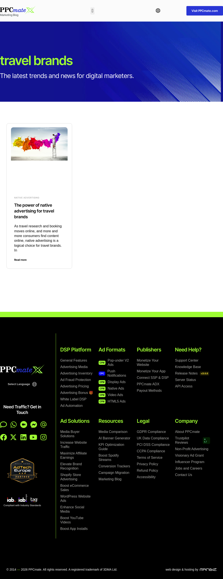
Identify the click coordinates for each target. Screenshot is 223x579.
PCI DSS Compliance (153, 444)
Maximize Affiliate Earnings (73, 455)
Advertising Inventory (76, 373)
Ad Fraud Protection (75, 379)
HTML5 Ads (112, 401)
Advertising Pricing (74, 386)
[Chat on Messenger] (33, 424)
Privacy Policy (147, 464)
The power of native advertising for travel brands (34, 211)
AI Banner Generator (114, 438)
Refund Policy (147, 470)
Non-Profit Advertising (191, 449)
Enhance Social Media (72, 509)
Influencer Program (189, 462)
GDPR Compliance (151, 431)
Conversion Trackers (114, 466)
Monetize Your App (151, 371)
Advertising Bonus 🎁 (76, 392)
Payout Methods (149, 390)
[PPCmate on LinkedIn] (23, 436)
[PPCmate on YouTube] (33, 436)
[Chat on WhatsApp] (13, 424)
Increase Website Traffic (73, 444)
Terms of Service (150, 457)
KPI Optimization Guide (111, 447)
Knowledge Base (188, 366)
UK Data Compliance (153, 438)
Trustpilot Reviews (192, 440)
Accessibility (146, 477)
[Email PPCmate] (43, 424)
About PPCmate (187, 431)
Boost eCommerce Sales (74, 488)
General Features (73, 360)
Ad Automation (71, 405)
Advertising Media (74, 366)
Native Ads (111, 388)
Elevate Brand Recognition (71, 466)
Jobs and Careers (188, 468)
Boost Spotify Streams (109, 457)
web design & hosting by (182, 569)
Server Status (185, 379)
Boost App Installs (74, 528)
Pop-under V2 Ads (114, 362)
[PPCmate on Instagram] (43, 436)
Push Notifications (112, 373)
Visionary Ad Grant (189, 455)
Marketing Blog (110, 479)
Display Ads (112, 382)
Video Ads (111, 395)
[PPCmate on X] (13, 436)
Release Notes (192, 373)
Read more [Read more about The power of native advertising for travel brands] (20, 259)
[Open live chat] (3, 424)
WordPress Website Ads (75, 498)
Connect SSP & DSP (153, 377)
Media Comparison (113, 431)
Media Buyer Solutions (70, 434)
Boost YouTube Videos (72, 520)
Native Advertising (26, 197)
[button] (92, 10)
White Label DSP (73, 399)
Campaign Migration (114, 472)
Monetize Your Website (148, 362)
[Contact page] (23, 424)
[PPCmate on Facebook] (3, 436)
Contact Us (183, 474)
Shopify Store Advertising (70, 477)
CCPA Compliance (151, 451)
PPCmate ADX (148, 383)
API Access (183, 386)
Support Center (186, 360)
